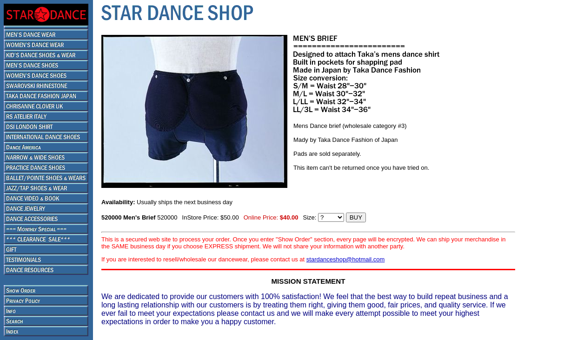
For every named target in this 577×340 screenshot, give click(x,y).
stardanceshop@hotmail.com (345, 259)
